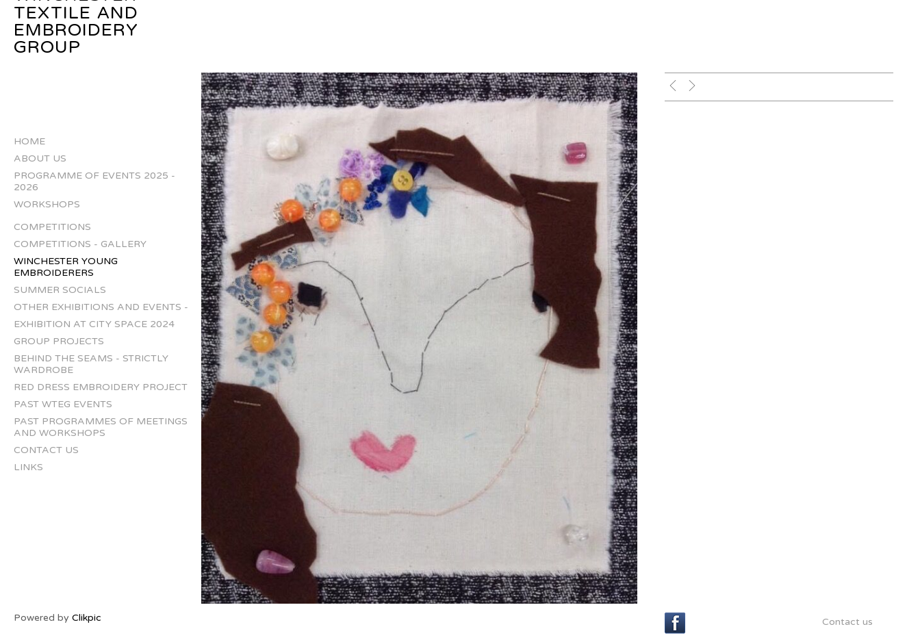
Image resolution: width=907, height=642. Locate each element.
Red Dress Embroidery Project (101, 387)
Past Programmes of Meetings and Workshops (101, 427)
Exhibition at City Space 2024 (94, 324)
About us (40, 158)
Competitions (52, 227)
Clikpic (86, 618)
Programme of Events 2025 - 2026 (94, 181)
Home (29, 141)
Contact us (46, 450)
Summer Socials (60, 290)
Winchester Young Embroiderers (66, 267)
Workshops (47, 204)
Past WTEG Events (63, 404)
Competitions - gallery (80, 244)
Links (28, 467)
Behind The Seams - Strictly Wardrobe (91, 364)
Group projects (59, 341)
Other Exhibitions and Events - (101, 307)
